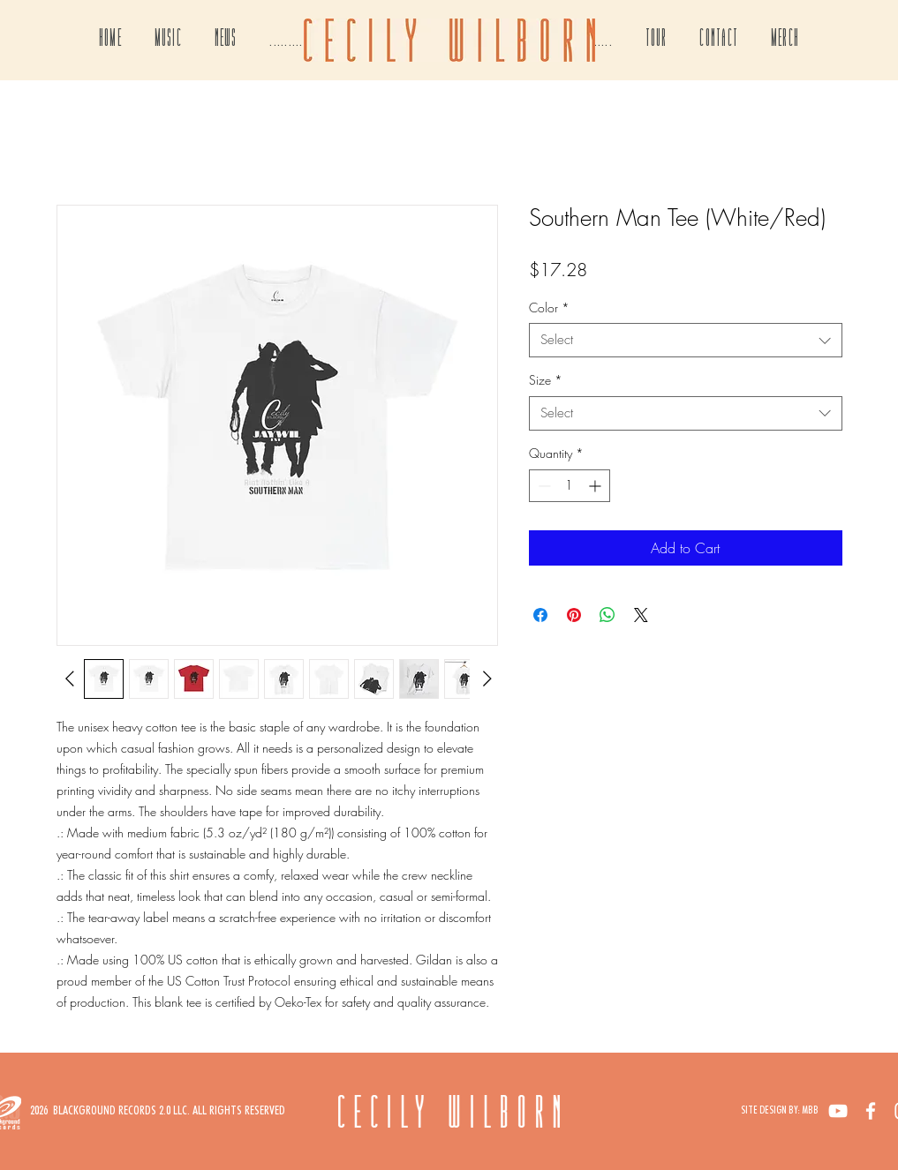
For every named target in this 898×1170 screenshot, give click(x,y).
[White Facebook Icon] (870, 1110)
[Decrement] (543, 485)
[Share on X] (641, 615)
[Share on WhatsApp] (607, 615)
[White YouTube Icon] (837, 1110)
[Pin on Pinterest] (574, 615)
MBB (810, 1109)
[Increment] (596, 485)
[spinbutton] (569, 485)
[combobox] (685, 340)
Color (549, 307)
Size (545, 379)
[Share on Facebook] (540, 615)
